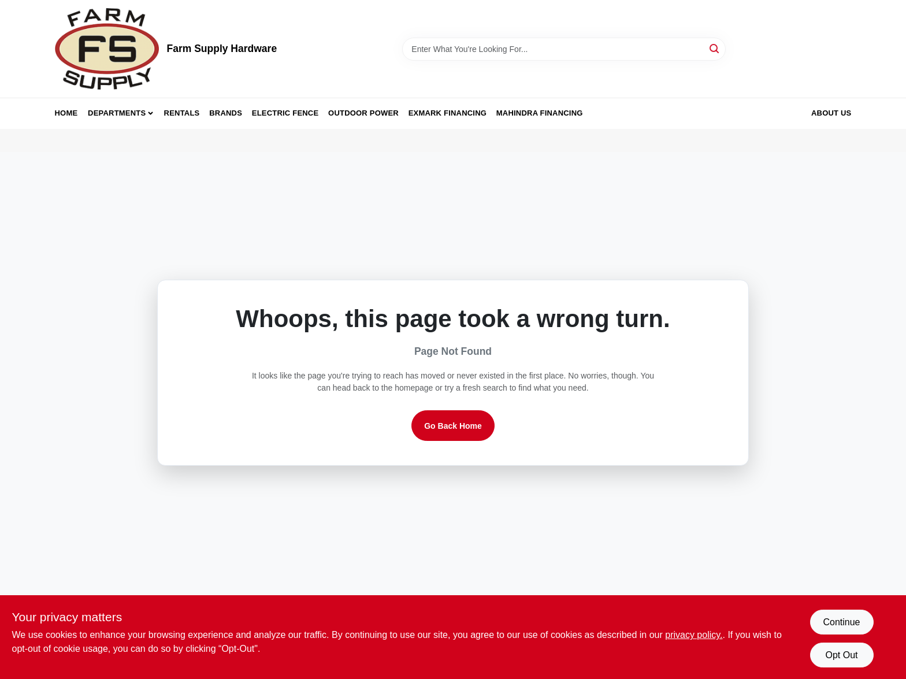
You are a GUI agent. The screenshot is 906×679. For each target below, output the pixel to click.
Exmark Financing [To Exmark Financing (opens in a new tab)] (448, 113)
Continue (841, 622)
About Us (831, 113)
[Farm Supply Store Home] (107, 49)
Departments (117, 113)
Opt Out (841, 655)
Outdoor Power (363, 113)
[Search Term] (564, 49)
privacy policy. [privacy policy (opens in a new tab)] (693, 635)
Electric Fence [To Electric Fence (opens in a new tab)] (285, 113)
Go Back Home (453, 426)
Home (66, 113)
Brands (225, 113)
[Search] (715, 48)
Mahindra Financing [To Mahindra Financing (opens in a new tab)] (539, 113)
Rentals (182, 113)
